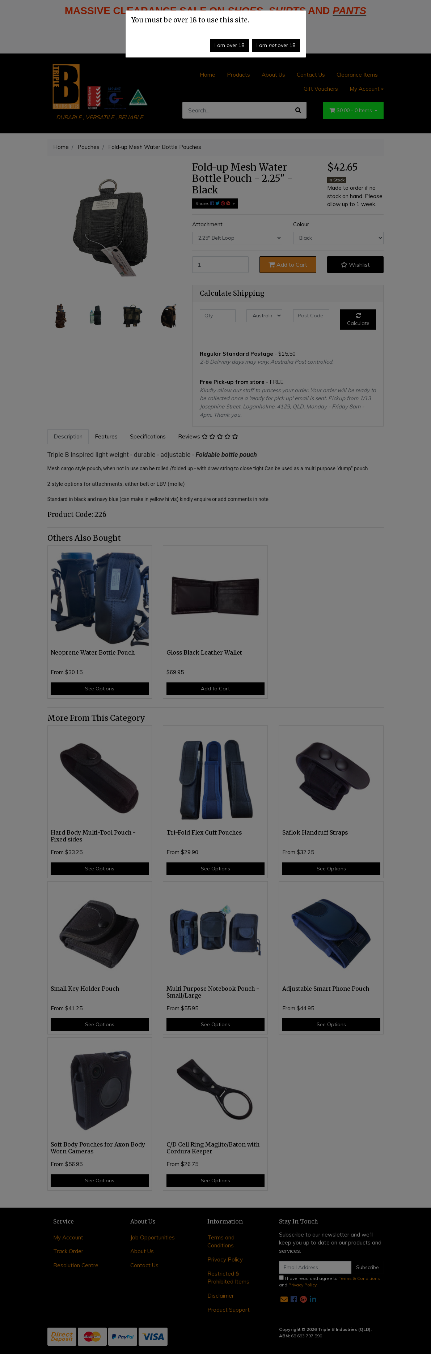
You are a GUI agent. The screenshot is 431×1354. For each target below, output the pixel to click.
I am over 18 (229, 45)
